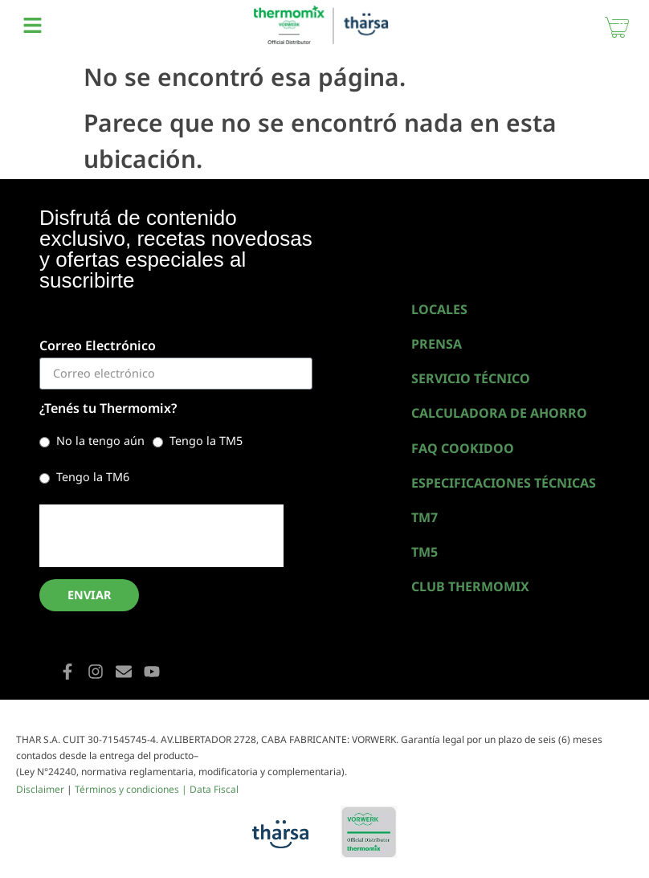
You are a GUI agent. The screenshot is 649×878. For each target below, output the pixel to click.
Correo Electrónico (97, 346)
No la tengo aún (100, 440)
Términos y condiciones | (132, 789)
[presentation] (161, 535)
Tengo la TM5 (206, 440)
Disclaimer (40, 789)
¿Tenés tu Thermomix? (108, 409)
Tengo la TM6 (92, 476)
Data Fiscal (214, 789)
